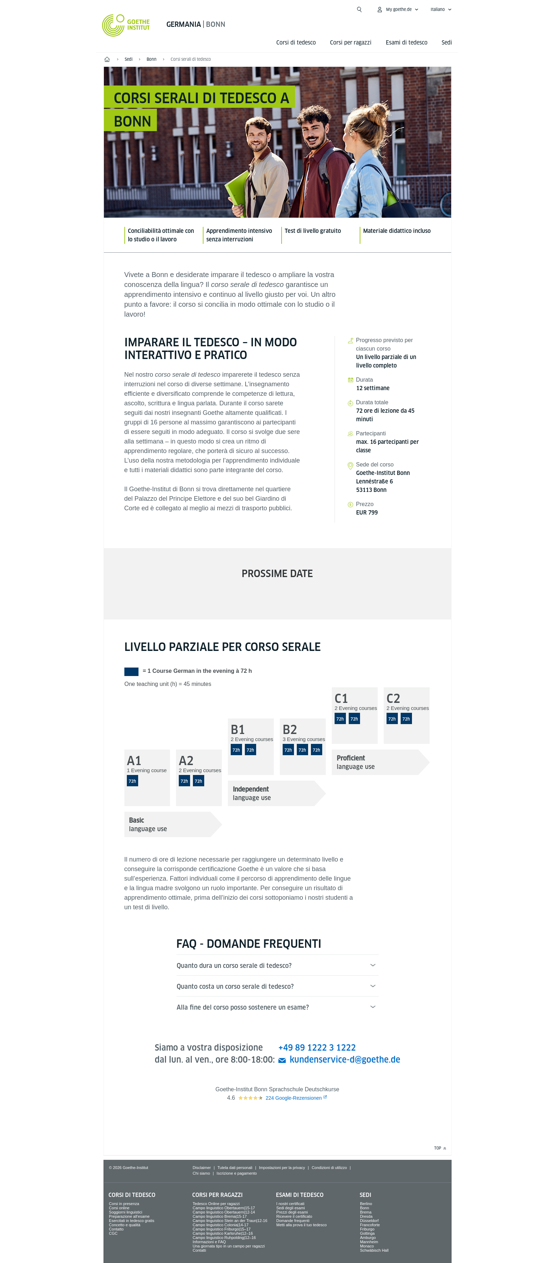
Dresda (366, 1216)
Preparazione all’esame (129, 1216)
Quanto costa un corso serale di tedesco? (235, 986)
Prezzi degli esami (292, 1212)
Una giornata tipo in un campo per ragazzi (229, 1246)
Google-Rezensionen (294, 1098)
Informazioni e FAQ (209, 1242)
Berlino (366, 1204)
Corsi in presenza (124, 1204)
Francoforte (370, 1225)
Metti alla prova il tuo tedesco (301, 1225)
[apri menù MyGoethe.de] (397, 9)
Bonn (364, 1208)
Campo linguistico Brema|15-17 (220, 1216)
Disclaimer (202, 1167)
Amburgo (368, 1237)
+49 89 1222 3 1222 (317, 1047)
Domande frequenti (293, 1220)
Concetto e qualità (124, 1225)
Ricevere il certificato (294, 1216)
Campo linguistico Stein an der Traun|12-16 (230, 1220)
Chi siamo (201, 1173)
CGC (113, 1233)
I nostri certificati (290, 1204)
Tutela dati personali (235, 1167)
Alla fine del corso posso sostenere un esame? (243, 1007)
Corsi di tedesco (296, 42)
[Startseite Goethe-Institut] (126, 25)
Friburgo (367, 1229)
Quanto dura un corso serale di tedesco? (234, 965)
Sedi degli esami (290, 1208)
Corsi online (119, 1208)
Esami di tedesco (407, 42)
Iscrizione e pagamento (237, 1173)
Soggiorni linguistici (125, 1212)
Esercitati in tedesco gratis (131, 1220)
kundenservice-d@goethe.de (345, 1060)
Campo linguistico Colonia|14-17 (220, 1225)
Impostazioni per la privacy (282, 1167)
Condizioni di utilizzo (329, 1167)
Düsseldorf (369, 1220)
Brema (365, 1212)
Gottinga (367, 1233)
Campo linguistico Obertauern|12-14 (224, 1212)
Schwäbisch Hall (374, 1250)
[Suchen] (359, 9)
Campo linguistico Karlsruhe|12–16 (223, 1233)
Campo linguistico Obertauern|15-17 (224, 1208)
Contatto (116, 1229)
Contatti (199, 1250)
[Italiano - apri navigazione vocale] (441, 9)
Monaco (367, 1246)
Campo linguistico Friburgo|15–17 (222, 1229)
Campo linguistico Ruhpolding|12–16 (224, 1237)
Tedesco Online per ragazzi (216, 1204)
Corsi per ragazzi (351, 42)
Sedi (447, 42)
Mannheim (369, 1242)
